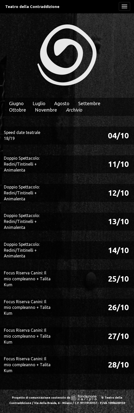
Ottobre (17, 109)
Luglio (39, 103)
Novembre (46, 109)
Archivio (74, 109)
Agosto (61, 103)
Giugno (16, 103)
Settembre (89, 103)
